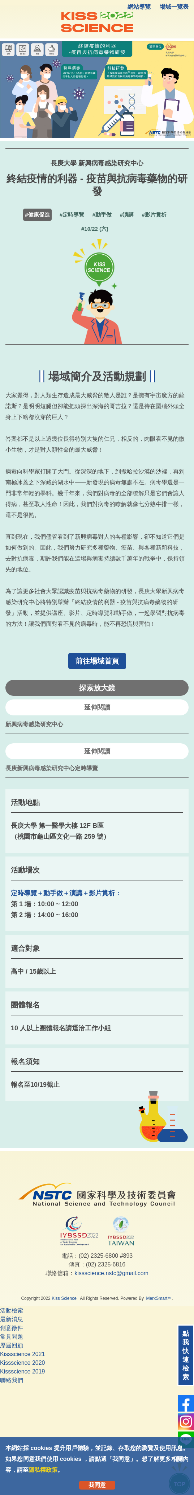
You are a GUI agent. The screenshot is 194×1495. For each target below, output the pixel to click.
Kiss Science (64, 1298)
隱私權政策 (43, 1470)
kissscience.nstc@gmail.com (111, 1273)
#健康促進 (37, 214)
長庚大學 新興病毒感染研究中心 (97, 163)
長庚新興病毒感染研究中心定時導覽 (51, 768)
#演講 (127, 214)
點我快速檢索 (185, 1355)
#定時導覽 (72, 214)
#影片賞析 (154, 214)
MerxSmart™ (159, 1298)
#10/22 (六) (94, 229)
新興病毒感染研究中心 (34, 724)
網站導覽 (139, 7)
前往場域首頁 (97, 661)
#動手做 (102, 214)
